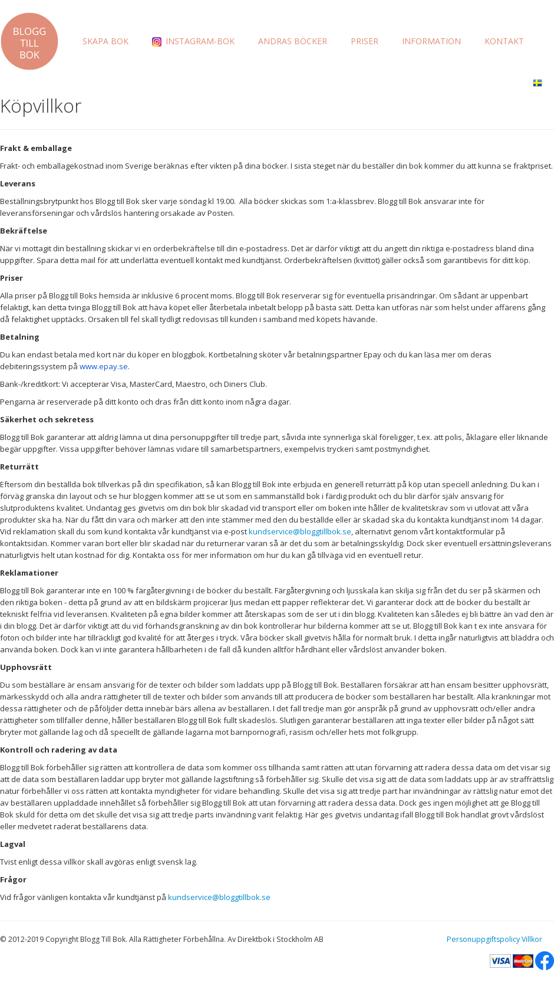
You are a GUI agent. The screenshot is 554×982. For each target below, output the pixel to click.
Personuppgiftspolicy (483, 939)
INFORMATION (431, 41)
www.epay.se (104, 366)
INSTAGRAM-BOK (193, 41)
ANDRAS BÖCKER (292, 41)
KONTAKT (504, 41)
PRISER (364, 41)
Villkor (532, 939)
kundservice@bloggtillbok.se (300, 531)
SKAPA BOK (105, 41)
